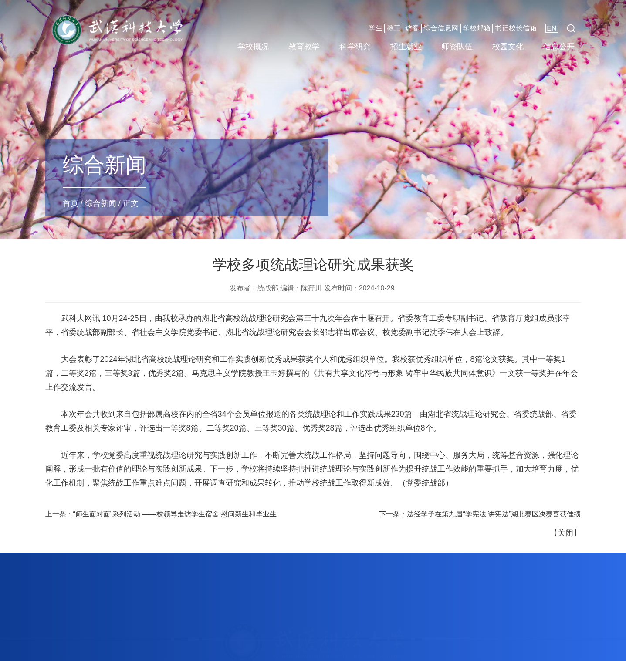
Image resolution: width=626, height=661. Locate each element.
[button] (571, 28)
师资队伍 (457, 46)
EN (551, 28)
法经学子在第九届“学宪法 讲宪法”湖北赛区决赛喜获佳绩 (494, 514)
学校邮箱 (477, 28)
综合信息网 (440, 28)
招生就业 (406, 46)
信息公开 (559, 46)
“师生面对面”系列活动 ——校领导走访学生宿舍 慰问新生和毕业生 (175, 514)
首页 (70, 203)
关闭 (565, 533)
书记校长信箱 (516, 28)
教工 (394, 28)
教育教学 (304, 46)
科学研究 (355, 46)
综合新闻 (100, 203)
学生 (375, 28)
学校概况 (253, 46)
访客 (412, 28)
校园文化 (508, 46)
